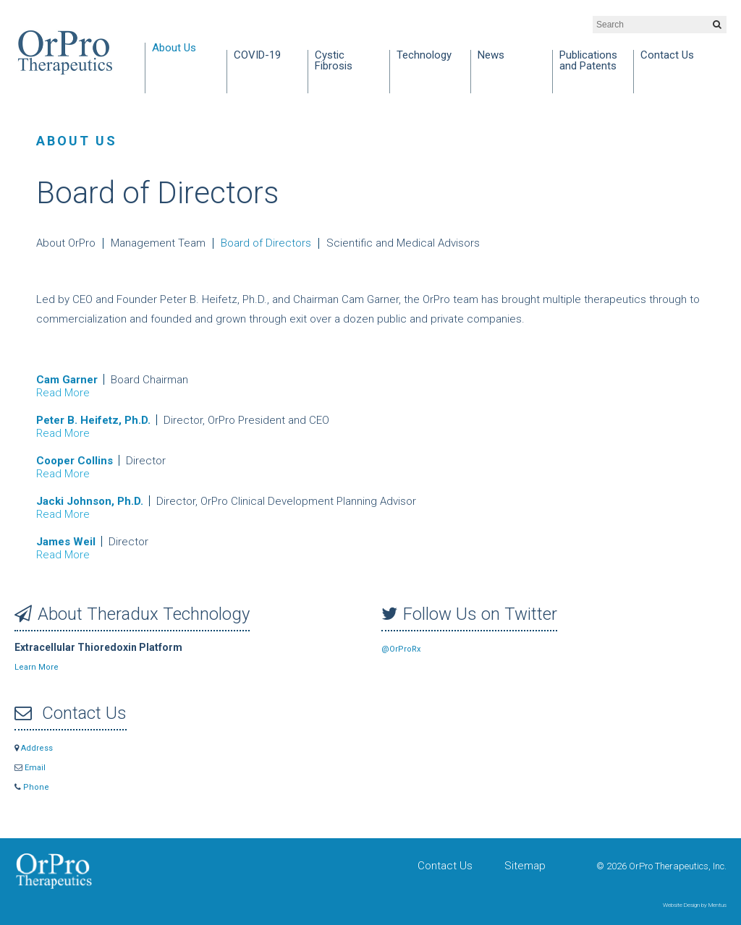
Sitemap (525, 865)
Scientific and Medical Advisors (403, 243)
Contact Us (667, 55)
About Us (174, 48)
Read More (63, 393)
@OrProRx (400, 649)
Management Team (158, 243)
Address (33, 748)
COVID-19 (257, 55)
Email (30, 767)
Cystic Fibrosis (333, 61)
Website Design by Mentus (695, 905)
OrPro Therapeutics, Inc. (65, 52)
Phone (31, 787)
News (491, 55)
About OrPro (66, 243)
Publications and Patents (588, 61)
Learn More (36, 667)
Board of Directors (266, 243)
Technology (424, 55)
